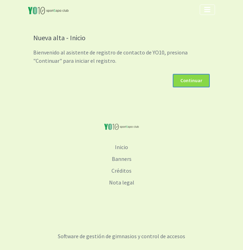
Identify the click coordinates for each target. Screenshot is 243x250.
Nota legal (121, 182)
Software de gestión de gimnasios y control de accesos (121, 236)
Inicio (121, 147)
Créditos (121, 170)
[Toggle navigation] (207, 10)
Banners (122, 158)
